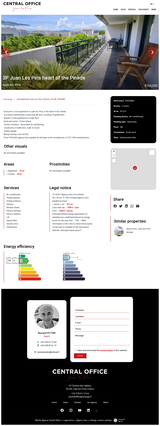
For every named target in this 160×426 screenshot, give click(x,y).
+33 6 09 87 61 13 (48, 345)
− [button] (114, 155)
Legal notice (68, 420)
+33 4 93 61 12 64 (48, 342)
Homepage (8, 99)
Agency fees (82, 420)
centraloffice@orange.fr (80, 396)
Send (80, 356)
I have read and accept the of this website (102, 350)
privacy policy (106, 350)
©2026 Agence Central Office (48, 420)
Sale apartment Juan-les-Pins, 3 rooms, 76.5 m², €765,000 (41, 99)
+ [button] (114, 151)
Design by (118, 420)
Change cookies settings (101, 420)
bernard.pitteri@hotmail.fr (48, 352)
